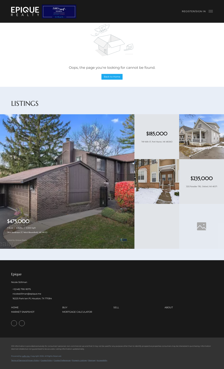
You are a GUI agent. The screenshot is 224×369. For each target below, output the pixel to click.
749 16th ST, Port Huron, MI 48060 (156, 141)
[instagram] (22, 323)
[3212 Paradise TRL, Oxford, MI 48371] (156, 203)
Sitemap (91, 360)
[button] (25, 11)
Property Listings (79, 360)
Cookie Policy (46, 360)
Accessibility (102, 360)
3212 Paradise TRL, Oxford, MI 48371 (201, 186)
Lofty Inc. (26, 356)
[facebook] (14, 323)
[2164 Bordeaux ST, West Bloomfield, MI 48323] (67, 248)
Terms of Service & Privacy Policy (25, 360)
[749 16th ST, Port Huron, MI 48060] (201, 158)
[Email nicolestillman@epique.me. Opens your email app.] (26, 293)
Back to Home (112, 76)
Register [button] (188, 11)
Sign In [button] (201, 11)
